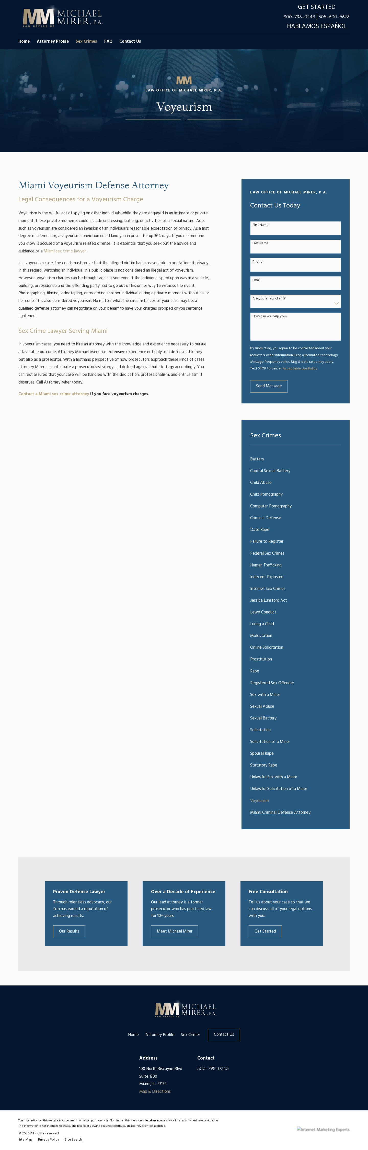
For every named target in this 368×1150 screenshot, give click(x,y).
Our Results (76, 931)
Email (256, 280)
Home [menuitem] (24, 41)
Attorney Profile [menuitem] (53, 41)
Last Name (260, 243)
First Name (260, 225)
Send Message (269, 386)
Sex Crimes (191, 1035)
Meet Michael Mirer (182, 931)
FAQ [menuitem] (108, 41)
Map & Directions (155, 1091)
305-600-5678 (334, 17)
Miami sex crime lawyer (65, 251)
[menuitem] (295, 459)
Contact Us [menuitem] (130, 41)
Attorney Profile (159, 1035)
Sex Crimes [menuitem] (86, 41)
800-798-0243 (299, 17)
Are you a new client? (269, 299)
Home (133, 1035)
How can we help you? (270, 317)
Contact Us (224, 1034)
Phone (257, 262)
